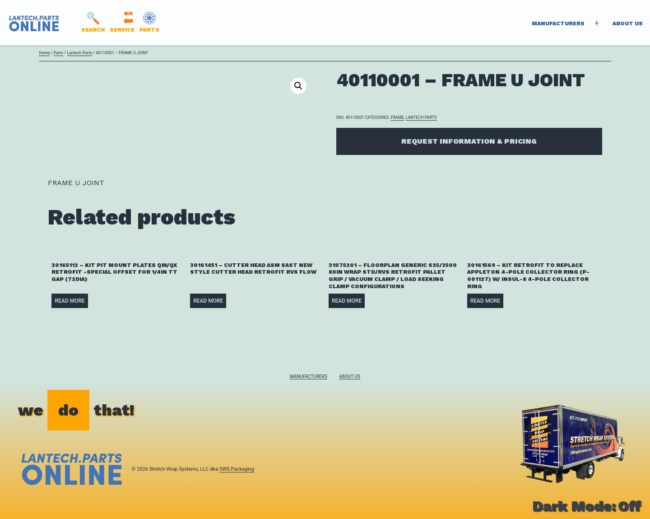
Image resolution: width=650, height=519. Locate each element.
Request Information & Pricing (469, 141)
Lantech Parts (79, 53)
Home (44, 53)
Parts (58, 53)
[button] (298, 86)
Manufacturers (558, 23)
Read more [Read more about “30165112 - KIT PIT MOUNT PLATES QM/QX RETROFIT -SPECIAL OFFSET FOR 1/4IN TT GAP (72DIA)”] (69, 301)
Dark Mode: (586, 506)
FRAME (397, 117)
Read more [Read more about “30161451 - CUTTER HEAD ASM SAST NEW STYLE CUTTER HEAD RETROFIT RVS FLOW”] (208, 301)
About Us (628, 23)
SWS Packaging (236, 469)
